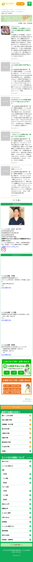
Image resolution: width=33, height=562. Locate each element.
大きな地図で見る (6, 287)
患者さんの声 (5, 504)
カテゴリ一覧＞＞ (27, 401)
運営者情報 (5, 530)
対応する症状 (5, 535)
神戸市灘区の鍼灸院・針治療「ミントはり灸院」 (12, 11)
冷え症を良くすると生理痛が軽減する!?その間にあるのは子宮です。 (21, 101)
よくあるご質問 (6, 513)
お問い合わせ (5, 517)
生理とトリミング (16, 169)
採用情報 (4, 522)
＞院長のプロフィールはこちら (10, 246)
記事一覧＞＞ (28, 399)
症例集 (4, 451)
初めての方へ (5, 461)
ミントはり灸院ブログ (8, 526)
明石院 (4, 482)
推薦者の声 (5, 508)
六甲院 (4, 474)
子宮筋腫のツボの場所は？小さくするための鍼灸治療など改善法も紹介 (21, 30)
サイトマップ (16, 555)
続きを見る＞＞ (15, 58)
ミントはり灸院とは (7, 466)
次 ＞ (19, 200)
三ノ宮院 (5, 478)
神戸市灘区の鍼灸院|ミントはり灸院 (19, 550)
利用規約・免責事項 (7, 539)
